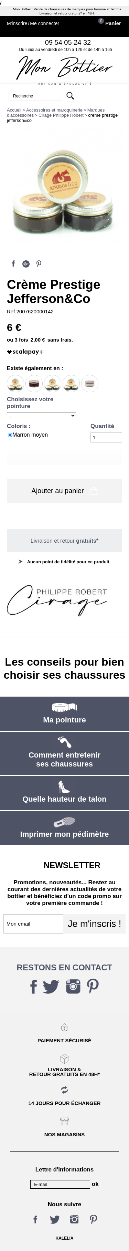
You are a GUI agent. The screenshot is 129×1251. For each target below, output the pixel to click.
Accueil (14, 110)
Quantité (102, 426)
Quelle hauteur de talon (64, 799)
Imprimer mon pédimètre (64, 834)
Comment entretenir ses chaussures (64, 759)
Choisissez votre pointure (30, 402)
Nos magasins (64, 1134)
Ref (12, 311)
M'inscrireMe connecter (33, 23)
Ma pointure (64, 720)
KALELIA (65, 1238)
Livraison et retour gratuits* (61, 13)
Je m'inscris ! (94, 924)
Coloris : (19, 426)
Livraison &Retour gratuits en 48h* (64, 1071)
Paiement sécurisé (64, 1040)
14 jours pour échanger (64, 1103)
